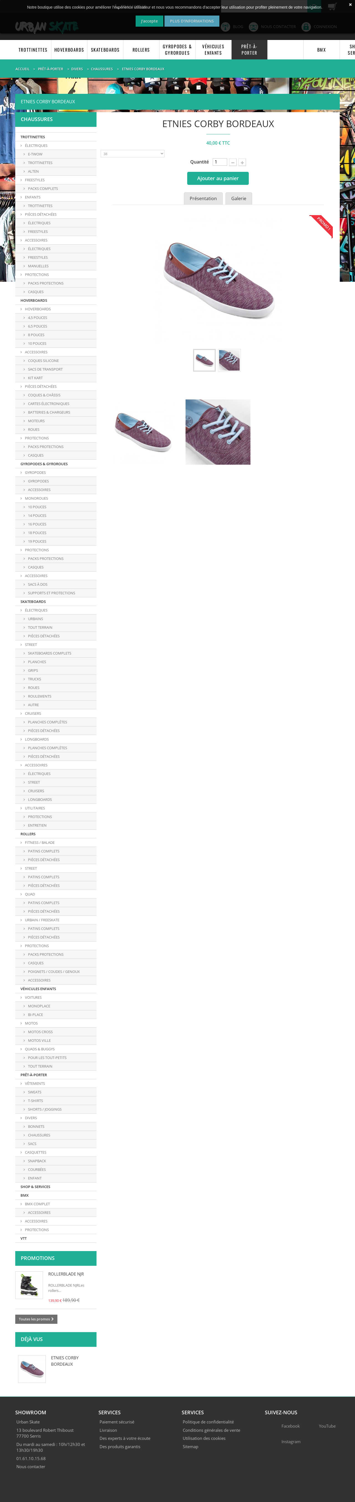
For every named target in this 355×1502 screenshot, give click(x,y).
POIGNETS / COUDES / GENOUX (53, 971)
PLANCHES (36, 661)
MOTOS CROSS (40, 1031)
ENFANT (34, 1178)
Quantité (199, 162)
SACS (31, 1143)
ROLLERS (141, 49)
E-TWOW (34, 154)
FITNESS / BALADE (39, 842)
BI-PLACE (35, 1014)
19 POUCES (36, 541)
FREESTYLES (34, 179)
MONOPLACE (38, 1005)
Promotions (38, 1258)
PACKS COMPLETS (42, 188)
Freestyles (37, 257)
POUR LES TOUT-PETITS (47, 1057)
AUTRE (33, 704)
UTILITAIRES (34, 808)
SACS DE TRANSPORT (45, 369)
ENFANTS (32, 197)
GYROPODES (35, 472)
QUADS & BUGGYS (39, 1048)
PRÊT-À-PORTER (249, 49)
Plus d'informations (192, 21)
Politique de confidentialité (208, 1422)
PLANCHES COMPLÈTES (47, 721)
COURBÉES (36, 1169)
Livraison (108, 1430)
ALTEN (33, 171)
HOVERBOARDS (69, 49)
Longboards (39, 799)
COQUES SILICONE (43, 360)
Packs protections (45, 283)
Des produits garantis (120, 1446)
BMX (321, 49)
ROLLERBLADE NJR (66, 1274)
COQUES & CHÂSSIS (43, 395)
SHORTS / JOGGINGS (44, 1109)
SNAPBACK (36, 1160)
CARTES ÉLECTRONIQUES (48, 403)
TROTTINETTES (33, 49)
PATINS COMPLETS (43, 851)
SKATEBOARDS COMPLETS (49, 653)
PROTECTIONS (36, 274)
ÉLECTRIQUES (35, 145)
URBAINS (35, 618)
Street (33, 782)
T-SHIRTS (35, 1100)
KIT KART (35, 377)
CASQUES (35, 455)
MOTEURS (36, 420)
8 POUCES (35, 334)
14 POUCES (36, 515)
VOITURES (33, 997)
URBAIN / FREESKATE (41, 919)
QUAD (29, 894)
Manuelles (38, 265)
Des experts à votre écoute (125, 1438)
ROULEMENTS (39, 696)
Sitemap (190, 1446)
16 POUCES (36, 524)
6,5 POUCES (37, 326)
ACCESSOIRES (35, 240)
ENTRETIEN (37, 825)
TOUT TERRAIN (39, 627)
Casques (35, 291)
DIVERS (30, 1117)
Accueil (23, 69)
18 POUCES (36, 532)
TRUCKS (34, 678)
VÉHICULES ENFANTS (213, 49)
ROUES (33, 429)
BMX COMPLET (37, 1203)
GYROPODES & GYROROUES (177, 49)
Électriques (38, 248)
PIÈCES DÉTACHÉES (40, 214)
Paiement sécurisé (117, 1422)
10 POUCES (36, 343)
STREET (30, 644)
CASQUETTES (35, 1152)
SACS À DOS (37, 584)
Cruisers (35, 790)
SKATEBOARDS (105, 49)
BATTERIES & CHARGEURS (48, 412)
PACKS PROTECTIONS (45, 446)
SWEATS (34, 1092)
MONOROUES (36, 498)
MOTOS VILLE (39, 1040)
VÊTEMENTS (34, 1083)
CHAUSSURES (38, 1135)
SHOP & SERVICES (35, 1186)
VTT (24, 1238)
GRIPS (32, 670)
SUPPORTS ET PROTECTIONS (51, 592)
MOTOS (31, 1023)
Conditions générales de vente (211, 1430)
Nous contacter (30, 1466)
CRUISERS (32, 713)
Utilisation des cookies (204, 1438)
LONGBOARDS (36, 739)
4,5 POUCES (37, 317)
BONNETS (35, 1126)
